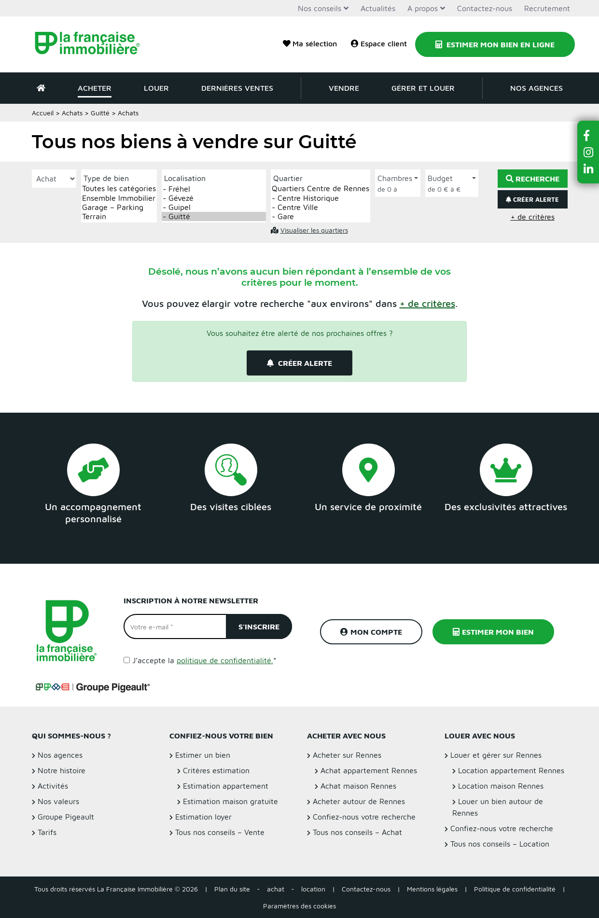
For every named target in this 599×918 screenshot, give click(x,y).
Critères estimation (216, 770)
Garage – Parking (119, 207)
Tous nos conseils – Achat (357, 832)
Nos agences (536, 87)
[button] (427, 303)
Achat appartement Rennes (368, 770)
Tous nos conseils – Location (499, 843)
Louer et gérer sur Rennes (496, 755)
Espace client (379, 43)
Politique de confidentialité (515, 889)
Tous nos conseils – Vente (220, 832)
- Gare (320, 216)
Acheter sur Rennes (347, 755)
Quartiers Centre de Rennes (320, 188)
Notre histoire (61, 770)
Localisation (185, 178)
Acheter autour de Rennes (359, 801)
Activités (53, 785)
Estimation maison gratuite (230, 801)
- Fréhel (214, 189)
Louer (156, 87)
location (313, 889)
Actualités (378, 8)
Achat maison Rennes (358, 785)
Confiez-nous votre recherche (364, 816)
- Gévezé (214, 198)
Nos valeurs (58, 801)
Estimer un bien (202, 755)
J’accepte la (204, 660)
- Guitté (214, 216)
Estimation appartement (225, 785)
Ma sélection (310, 43)
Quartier (288, 178)
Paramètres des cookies (299, 906)
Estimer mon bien (493, 631)
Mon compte (371, 631)
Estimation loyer (203, 816)
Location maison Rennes (500, 785)
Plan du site (232, 889)
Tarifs (47, 832)
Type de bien (106, 178)
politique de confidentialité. (225, 660)
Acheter (94, 87)
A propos (422, 8)
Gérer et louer (423, 87)
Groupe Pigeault (66, 816)
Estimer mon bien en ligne (495, 44)
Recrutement (547, 8)
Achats (72, 113)
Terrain (119, 216)
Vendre (344, 87)
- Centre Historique (320, 198)
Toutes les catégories (119, 188)
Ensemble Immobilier (119, 198)
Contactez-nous (484, 8)
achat (275, 889)
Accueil (43, 113)
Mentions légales (432, 889)
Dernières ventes (237, 87)
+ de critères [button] (533, 216)
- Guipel (214, 207)
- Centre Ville (320, 207)
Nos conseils (319, 8)
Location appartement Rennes (511, 770)
